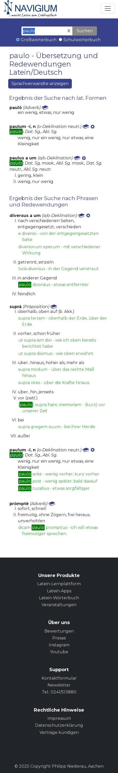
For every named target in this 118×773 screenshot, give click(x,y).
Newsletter (59, 685)
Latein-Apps (59, 591)
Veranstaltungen (59, 604)
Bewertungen (59, 631)
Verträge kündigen (59, 732)
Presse (59, 638)
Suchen (85, 30)
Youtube (59, 651)
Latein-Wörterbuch (59, 597)
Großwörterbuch (38, 39)
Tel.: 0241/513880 (59, 692)
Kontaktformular (59, 678)
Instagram (59, 645)
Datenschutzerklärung (59, 725)
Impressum (59, 718)
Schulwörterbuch (82, 39)
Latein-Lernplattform (59, 583)
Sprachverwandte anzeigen (40, 83)
